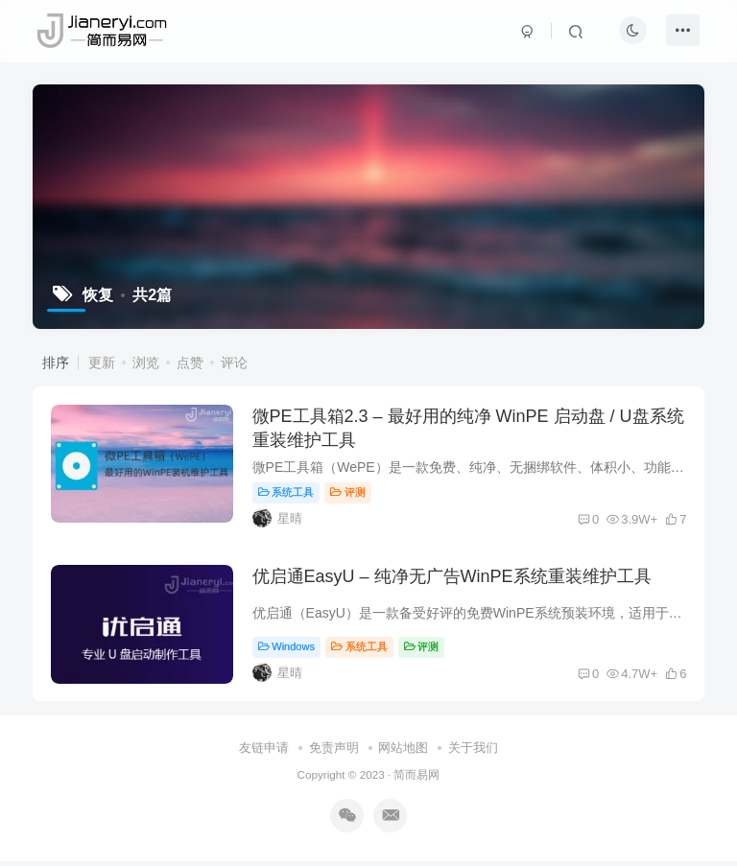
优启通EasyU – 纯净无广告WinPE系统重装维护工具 (453, 580)
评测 (350, 494)
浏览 (145, 362)
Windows (287, 650)
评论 (234, 362)
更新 (101, 362)
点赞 (190, 362)
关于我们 (473, 753)
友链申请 (264, 753)
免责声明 (334, 753)
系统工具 (287, 494)
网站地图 (403, 753)
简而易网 (416, 779)
